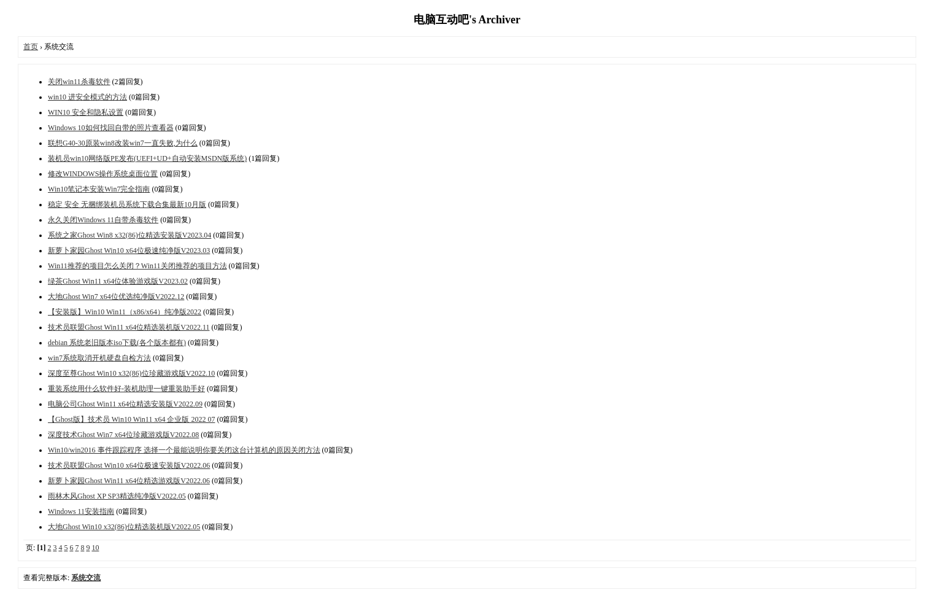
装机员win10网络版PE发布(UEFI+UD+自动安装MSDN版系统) (147, 158)
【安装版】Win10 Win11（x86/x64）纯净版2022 (124, 312)
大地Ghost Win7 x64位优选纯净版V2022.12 (116, 296)
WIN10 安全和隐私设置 (85, 112)
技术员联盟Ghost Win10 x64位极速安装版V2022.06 (129, 465)
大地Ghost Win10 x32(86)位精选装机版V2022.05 (124, 526)
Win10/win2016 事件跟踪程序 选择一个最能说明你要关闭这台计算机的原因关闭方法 (184, 450)
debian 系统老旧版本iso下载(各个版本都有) (117, 342)
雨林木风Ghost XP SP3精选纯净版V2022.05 (117, 496)
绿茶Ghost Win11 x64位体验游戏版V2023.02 (118, 281)
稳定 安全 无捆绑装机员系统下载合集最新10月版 (127, 204)
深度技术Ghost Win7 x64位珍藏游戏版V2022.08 (123, 434)
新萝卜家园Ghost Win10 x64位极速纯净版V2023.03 (129, 250)
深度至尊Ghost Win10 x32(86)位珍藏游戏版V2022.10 (131, 373)
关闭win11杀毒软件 (79, 81)
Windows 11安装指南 (81, 511)
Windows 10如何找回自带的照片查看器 (111, 127)
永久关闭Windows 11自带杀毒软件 (103, 220)
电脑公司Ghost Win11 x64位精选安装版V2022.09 (125, 404)
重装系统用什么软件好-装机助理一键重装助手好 (126, 388)
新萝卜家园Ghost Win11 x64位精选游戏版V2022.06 (129, 480)
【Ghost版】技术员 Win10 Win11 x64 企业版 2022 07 (131, 419)
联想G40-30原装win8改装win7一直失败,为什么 (123, 143)
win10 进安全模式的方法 (87, 97)
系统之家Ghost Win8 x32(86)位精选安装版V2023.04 (129, 235)
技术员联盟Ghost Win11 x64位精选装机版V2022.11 (128, 327)
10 (95, 547)
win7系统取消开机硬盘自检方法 (99, 358)
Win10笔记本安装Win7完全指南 (99, 189)
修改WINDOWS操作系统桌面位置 (103, 173)
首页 (30, 46)
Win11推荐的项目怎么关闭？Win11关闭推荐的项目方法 (137, 266)
